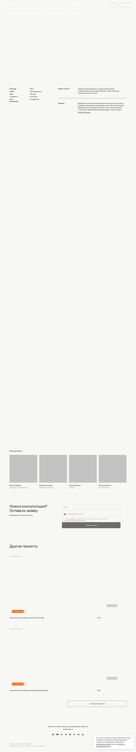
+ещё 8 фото (111, 678)
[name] (91, 507)
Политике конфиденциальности (75, 520)
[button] (40, 4)
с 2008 (6, 6)
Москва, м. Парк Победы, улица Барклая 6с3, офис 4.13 (68, 726)
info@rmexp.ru (68, 729)
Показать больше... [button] (84, 112)
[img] (10, 4)
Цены (65, 4)
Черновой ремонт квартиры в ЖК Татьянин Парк (26, 618)
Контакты (89, 4)
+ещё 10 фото (112, 606)
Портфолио (25, 4)
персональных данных (103, 744)
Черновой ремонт (15, 556)
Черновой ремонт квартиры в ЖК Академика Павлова (28, 690)
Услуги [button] (36, 4)
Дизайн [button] (46, 4)
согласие (72, 519)
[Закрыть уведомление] (132, 737)
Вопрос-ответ (77, 4)
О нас (56, 4)
